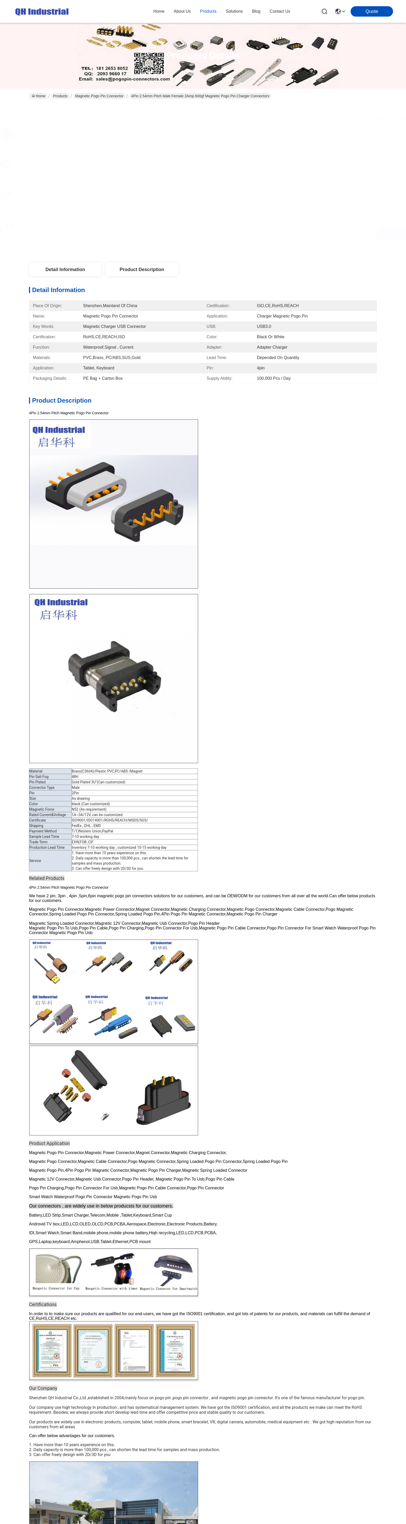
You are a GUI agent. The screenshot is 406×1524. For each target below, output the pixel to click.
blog (256, 11)
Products (60, 96)
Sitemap (61, 1344)
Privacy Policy (40, 1344)
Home (158, 11)
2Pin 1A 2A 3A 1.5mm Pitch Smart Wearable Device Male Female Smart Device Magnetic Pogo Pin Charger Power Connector (155, 1191)
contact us (280, 11)
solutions (234, 11)
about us (182, 11)
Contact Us (128, 1295)
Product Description (142, 269)
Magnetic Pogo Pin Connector (99, 96)
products (208, 11)
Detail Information (65, 269)
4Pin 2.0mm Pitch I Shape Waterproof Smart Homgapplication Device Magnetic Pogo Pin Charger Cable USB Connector (61, 1191)
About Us (126, 1253)
